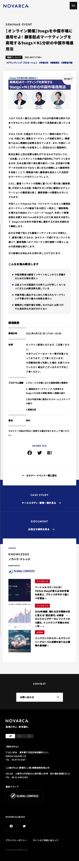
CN (29, 735)
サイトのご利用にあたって (46, 840)
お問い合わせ (39, 697)
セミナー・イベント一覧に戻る (41, 475)
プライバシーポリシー (16, 840)
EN (19, 735)
